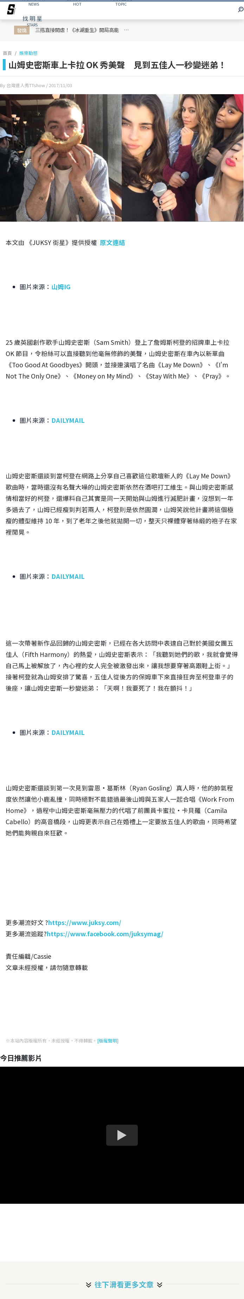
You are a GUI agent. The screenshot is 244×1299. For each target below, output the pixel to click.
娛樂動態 (28, 53)
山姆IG (61, 286)
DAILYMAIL (68, 420)
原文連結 (112, 242)
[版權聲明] (107, 1040)
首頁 (7, 53)
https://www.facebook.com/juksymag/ (105, 933)
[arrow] (11, 10)
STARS (32, 20)
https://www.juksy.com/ (84, 922)
